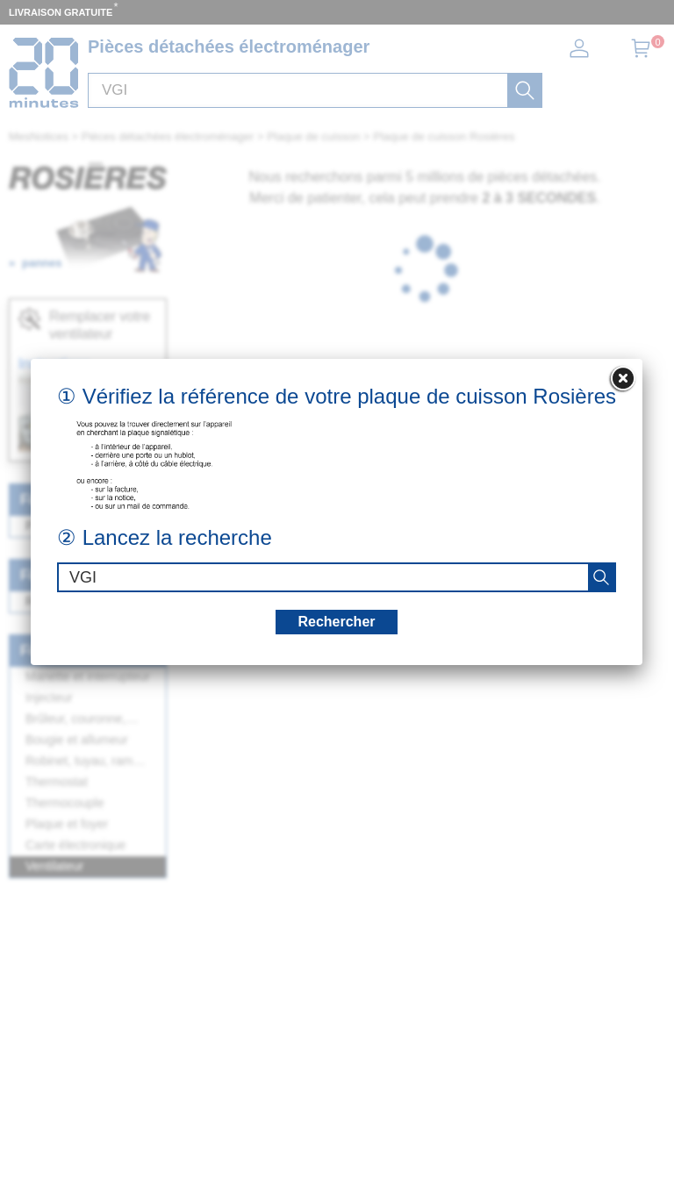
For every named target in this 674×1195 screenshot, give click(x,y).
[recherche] (601, 577)
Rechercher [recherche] (336, 621)
